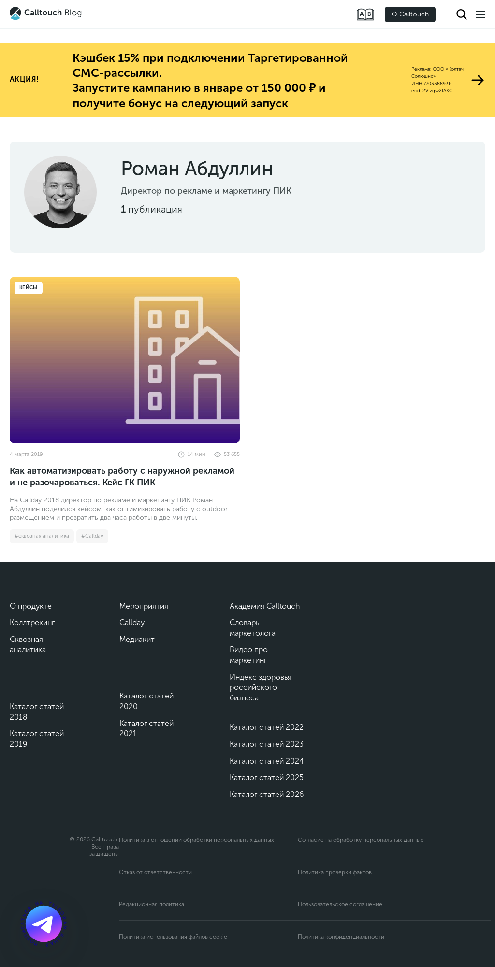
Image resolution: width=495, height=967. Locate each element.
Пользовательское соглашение (340, 904)
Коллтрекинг (32, 622)
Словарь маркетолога (253, 628)
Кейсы (28, 288)
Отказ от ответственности (155, 872)
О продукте (31, 606)
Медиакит (137, 639)
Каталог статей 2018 (37, 712)
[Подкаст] (43, 923)
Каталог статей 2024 (267, 761)
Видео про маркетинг (249, 655)
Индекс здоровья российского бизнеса (260, 687)
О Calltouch (410, 14)
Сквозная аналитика (28, 644)
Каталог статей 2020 (146, 701)
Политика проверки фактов (335, 872)
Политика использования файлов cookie (173, 936)
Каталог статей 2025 (267, 777)
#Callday (92, 536)
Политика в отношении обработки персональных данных (196, 840)
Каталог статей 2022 (267, 727)
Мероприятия (143, 606)
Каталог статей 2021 (146, 729)
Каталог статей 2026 (267, 794)
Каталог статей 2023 (267, 744)
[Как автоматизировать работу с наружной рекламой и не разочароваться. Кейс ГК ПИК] (125, 360)
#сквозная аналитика (42, 536)
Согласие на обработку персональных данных (360, 840)
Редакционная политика (151, 904)
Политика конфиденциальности (341, 936)
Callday (132, 622)
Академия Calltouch (265, 606)
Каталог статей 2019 (37, 739)
